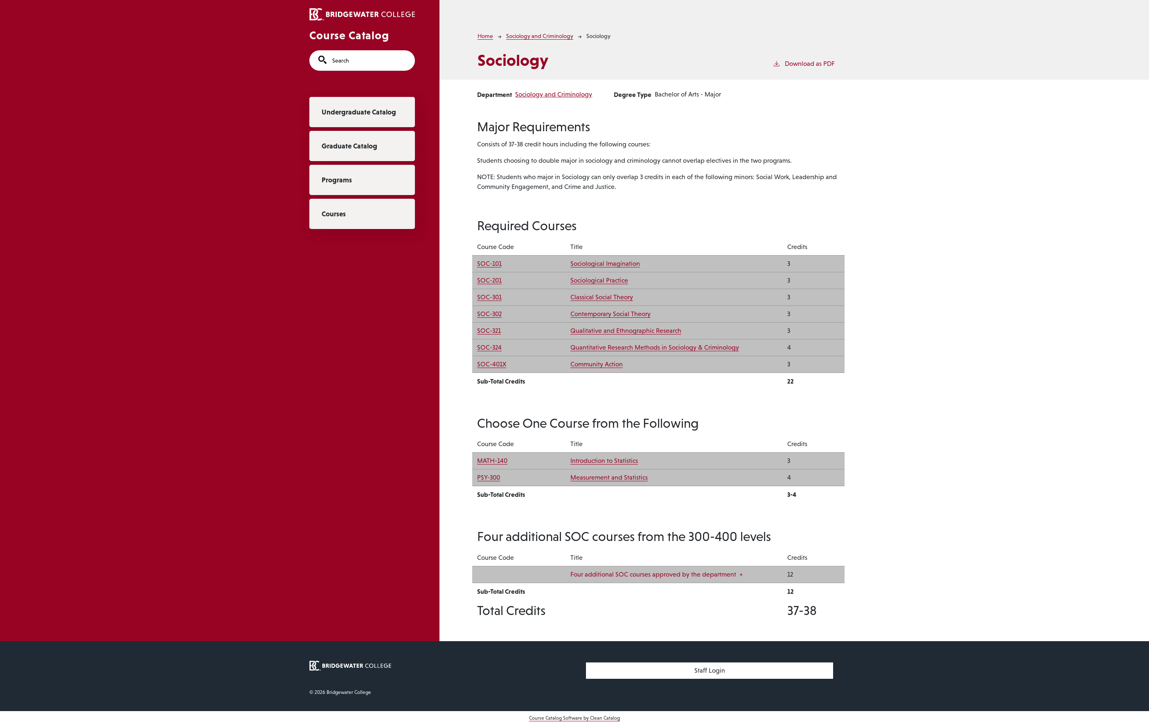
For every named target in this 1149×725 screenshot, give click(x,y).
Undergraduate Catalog (359, 112)
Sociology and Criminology (539, 36)
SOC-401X (491, 364)
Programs (337, 180)
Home (485, 36)
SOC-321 (489, 330)
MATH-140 (492, 460)
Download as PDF (804, 63)
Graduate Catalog (349, 146)
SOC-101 (489, 263)
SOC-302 (489, 313)
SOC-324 (489, 347)
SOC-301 (489, 297)
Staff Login (709, 670)
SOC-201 (489, 280)
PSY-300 (488, 477)
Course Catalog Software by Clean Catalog (574, 718)
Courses (334, 214)
